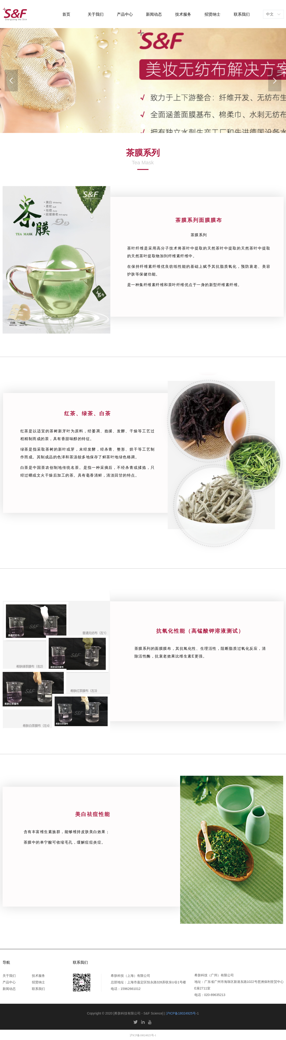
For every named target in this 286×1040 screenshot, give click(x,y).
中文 (270, 14)
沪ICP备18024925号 (181, 1013)
